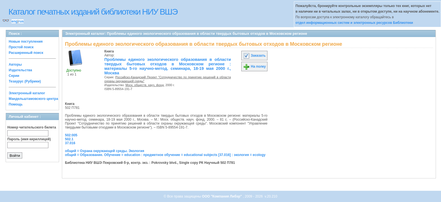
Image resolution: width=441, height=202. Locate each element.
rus (21, 21)
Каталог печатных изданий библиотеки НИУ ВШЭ (92, 11)
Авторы (15, 64)
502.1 (69, 139)
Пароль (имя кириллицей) (29, 139)
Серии (14, 76)
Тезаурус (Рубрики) (25, 81)
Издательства (20, 70)
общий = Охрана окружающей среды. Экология (104, 151)
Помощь (15, 104)
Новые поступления (26, 41)
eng (14, 21)
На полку (254, 66)
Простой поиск (21, 47)
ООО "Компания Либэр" (222, 196)
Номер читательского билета (31, 127)
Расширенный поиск (26, 53)
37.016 (70, 143)
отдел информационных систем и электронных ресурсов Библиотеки (354, 23)
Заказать (254, 56)
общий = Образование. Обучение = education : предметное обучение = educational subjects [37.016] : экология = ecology (165, 155)
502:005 (71, 135)
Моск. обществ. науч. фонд (144, 85)
